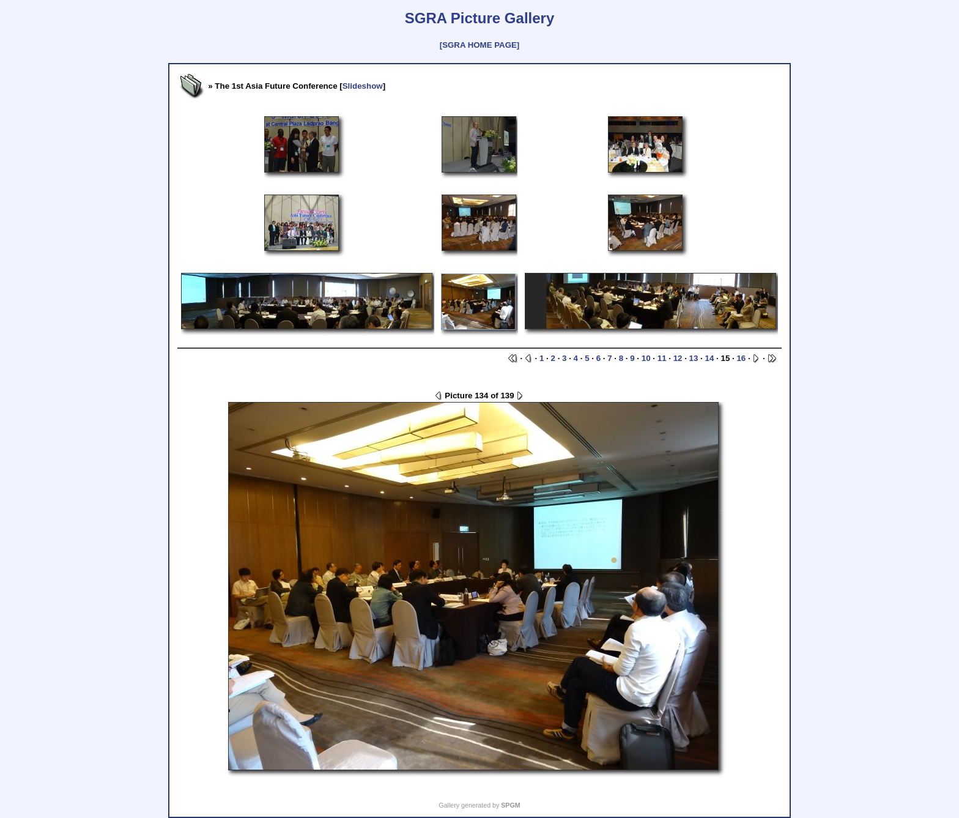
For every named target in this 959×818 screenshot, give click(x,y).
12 (678, 358)
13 (693, 358)
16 (741, 358)
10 (646, 358)
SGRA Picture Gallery (480, 18)
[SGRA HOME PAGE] (479, 45)
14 (709, 358)
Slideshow (362, 86)
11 (662, 358)
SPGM (510, 805)
